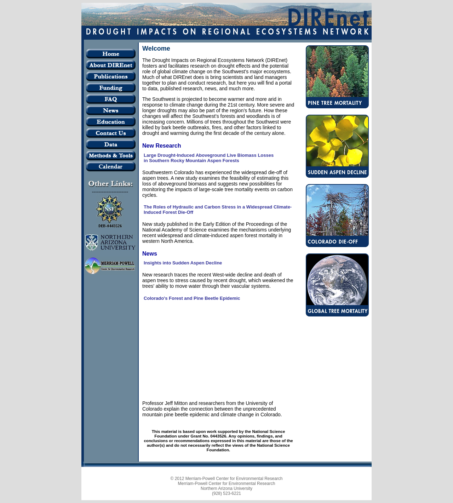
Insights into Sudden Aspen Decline (183, 262)
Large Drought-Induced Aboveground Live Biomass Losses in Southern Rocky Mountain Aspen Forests (209, 158)
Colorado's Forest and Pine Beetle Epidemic (192, 298)
